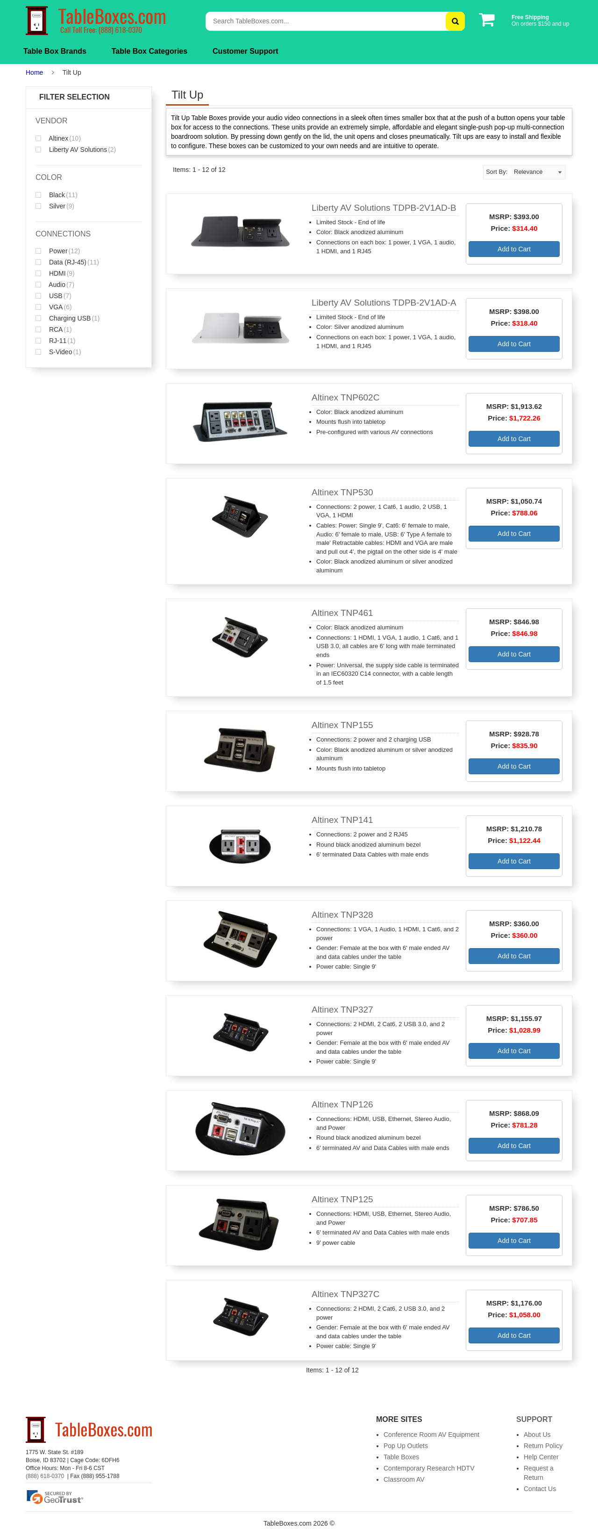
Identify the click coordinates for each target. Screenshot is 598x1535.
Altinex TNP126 (342, 1104)
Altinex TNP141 (342, 820)
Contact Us (540, 1488)
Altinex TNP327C (345, 1294)
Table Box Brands (54, 51)
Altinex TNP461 (342, 613)
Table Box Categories (149, 51)
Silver (55, 206)
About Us (537, 1434)
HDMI (55, 273)
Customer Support (245, 51)
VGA (54, 307)
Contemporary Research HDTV (429, 1468)
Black (57, 195)
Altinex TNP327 (342, 1009)
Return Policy (543, 1445)
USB (53, 296)
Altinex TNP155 (342, 725)
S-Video (58, 352)
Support (534, 1419)
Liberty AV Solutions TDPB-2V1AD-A (384, 302)
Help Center (541, 1457)
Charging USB (68, 318)
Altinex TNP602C (345, 397)
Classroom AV (404, 1479)
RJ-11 (55, 340)
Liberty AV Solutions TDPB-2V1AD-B (384, 208)
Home (34, 72)
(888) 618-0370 (45, 1476)
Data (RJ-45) (67, 262)
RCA (54, 329)
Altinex (58, 138)
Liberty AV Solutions (76, 149)
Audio (55, 284)
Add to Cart (514, 249)
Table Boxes (401, 1457)
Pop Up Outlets (406, 1445)
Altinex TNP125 (342, 1199)
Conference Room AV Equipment (431, 1434)
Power (58, 251)
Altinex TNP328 (342, 915)
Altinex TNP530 (342, 492)
